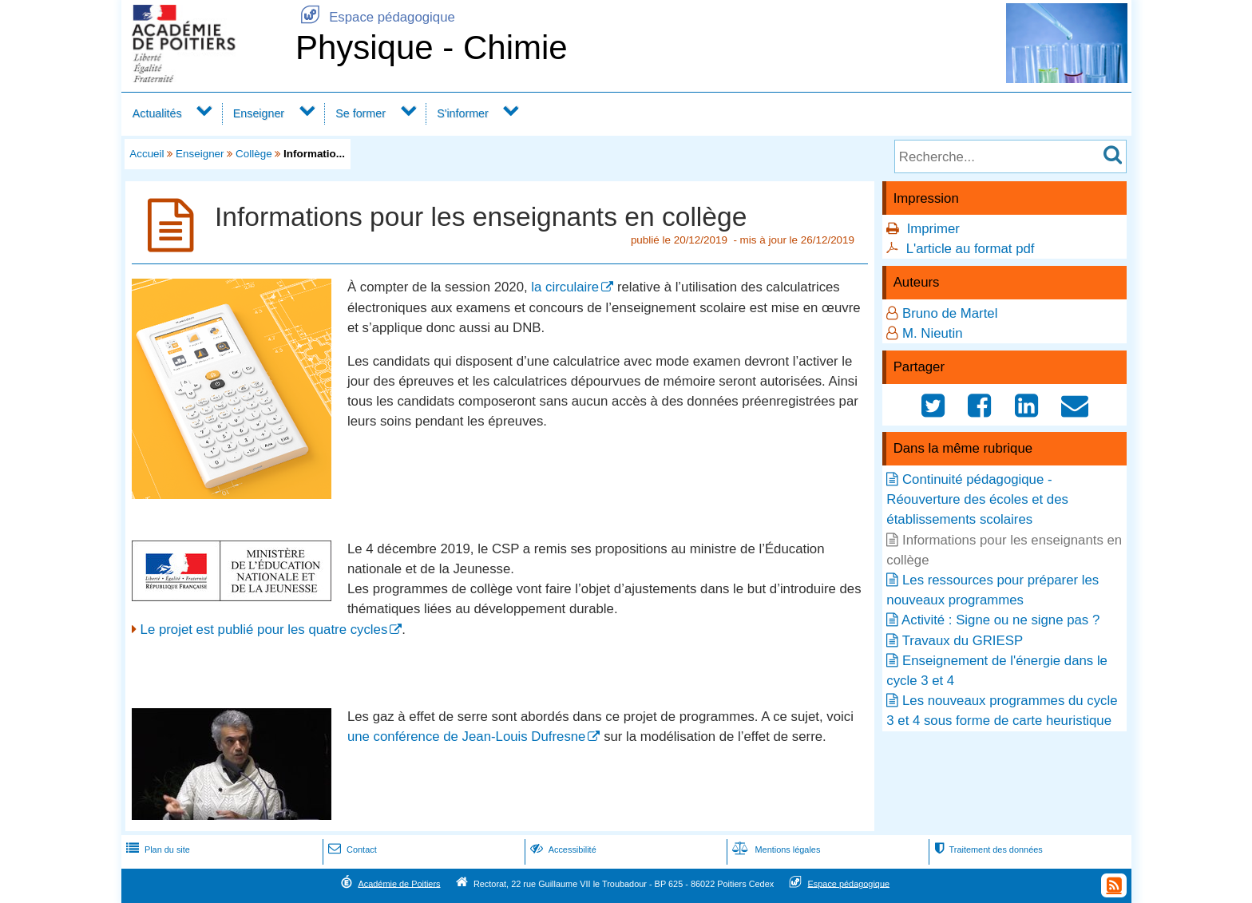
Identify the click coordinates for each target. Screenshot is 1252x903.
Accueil (146, 154)
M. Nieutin (932, 333)
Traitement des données (986, 849)
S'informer (463, 113)
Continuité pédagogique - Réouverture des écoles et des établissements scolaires (977, 499)
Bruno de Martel (949, 313)
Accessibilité (561, 849)
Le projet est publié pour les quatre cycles (264, 629)
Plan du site (156, 849)
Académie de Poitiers (399, 883)
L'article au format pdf (970, 248)
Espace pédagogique (375, 17)
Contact (351, 849)
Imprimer (933, 228)
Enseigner (258, 113)
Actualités (157, 113)
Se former (360, 113)
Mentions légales (774, 849)
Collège (254, 154)
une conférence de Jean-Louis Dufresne (466, 736)
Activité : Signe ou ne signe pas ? (1000, 620)
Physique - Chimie (431, 47)
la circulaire (565, 287)
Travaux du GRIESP (962, 640)
